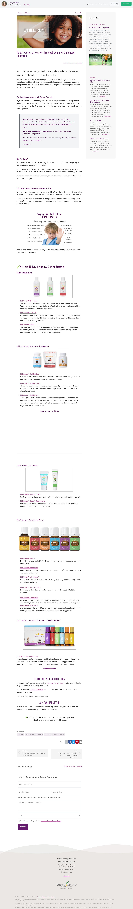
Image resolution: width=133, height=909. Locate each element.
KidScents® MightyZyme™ (30, 383)
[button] (91, 59)
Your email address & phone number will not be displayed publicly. (39, 797)
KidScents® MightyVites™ (30, 374)
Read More (102, 96)
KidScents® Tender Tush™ (30, 494)
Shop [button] (100, 4)
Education (48, 734)
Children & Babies (58, 734)
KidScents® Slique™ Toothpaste (32, 501)
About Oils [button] (93, 4)
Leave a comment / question (72, 63)
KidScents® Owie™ (27, 558)
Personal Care (30, 734)
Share (78, 13)
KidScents (21, 734)
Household (39, 734)
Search (114, 4)
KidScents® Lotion (27, 325)
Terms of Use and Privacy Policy (51, 821)
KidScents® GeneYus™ (29, 598)
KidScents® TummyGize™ (30, 587)
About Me (27, 5)
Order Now (126, 4)
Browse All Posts (24, 13)
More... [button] (106, 4)
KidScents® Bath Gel (28, 313)
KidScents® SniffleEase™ (29, 577)
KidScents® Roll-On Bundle (27, 656)
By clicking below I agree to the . (40, 821)
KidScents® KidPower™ (29, 605)
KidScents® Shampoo (28, 301)
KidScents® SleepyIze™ (29, 568)
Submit (23, 827)
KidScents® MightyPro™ (29, 395)
